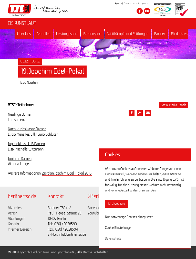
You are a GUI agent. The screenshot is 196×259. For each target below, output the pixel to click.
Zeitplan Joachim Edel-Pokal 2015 (67, 173)
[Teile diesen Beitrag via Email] (148, 113)
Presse (118, 3)
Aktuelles (43, 34)
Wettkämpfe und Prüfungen (127, 34)
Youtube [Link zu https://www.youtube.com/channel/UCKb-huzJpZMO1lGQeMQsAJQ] (94, 213)
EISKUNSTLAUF (22, 23)
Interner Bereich (20, 229)
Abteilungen (16, 219)
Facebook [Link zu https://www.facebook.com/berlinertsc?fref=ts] (95, 208)
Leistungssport (67, 34)
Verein (12, 213)
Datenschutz (130, 3)
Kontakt (13, 224)
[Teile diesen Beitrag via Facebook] (132, 113)
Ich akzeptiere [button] (116, 204)
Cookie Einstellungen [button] (118, 228)
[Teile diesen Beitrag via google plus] (140, 113)
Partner (159, 34)
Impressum (144, 3)
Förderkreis (179, 34)
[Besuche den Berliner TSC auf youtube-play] (147, 11)
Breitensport (92, 34)
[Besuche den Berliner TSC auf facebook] (140, 11)
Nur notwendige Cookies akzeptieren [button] (129, 217)
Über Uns (24, 34)
